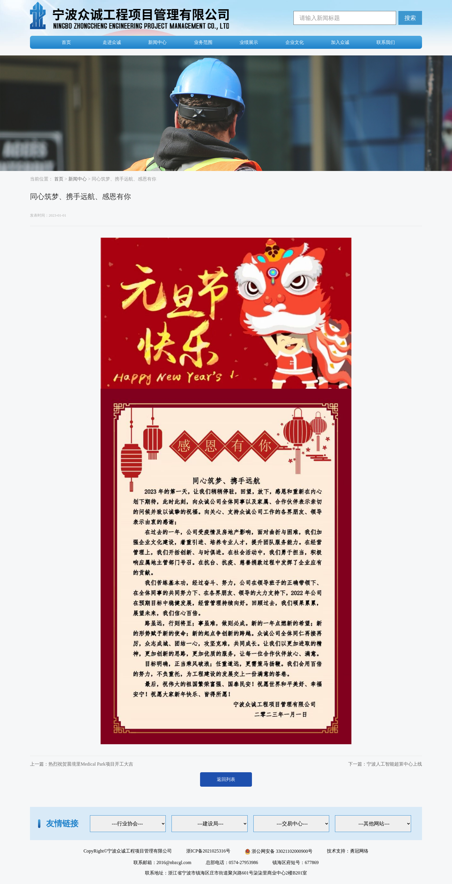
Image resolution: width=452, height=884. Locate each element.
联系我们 (385, 42)
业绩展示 (249, 42)
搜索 (410, 18)
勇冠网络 (359, 850)
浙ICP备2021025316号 (208, 850)
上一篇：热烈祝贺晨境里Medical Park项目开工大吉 (81, 764)
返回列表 (226, 779)
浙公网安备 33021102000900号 (278, 851)
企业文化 (294, 42)
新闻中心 (157, 42)
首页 (66, 42)
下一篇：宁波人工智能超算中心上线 (385, 764)
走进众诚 (112, 42)
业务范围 (203, 42)
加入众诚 (340, 42)
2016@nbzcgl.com (174, 862)
